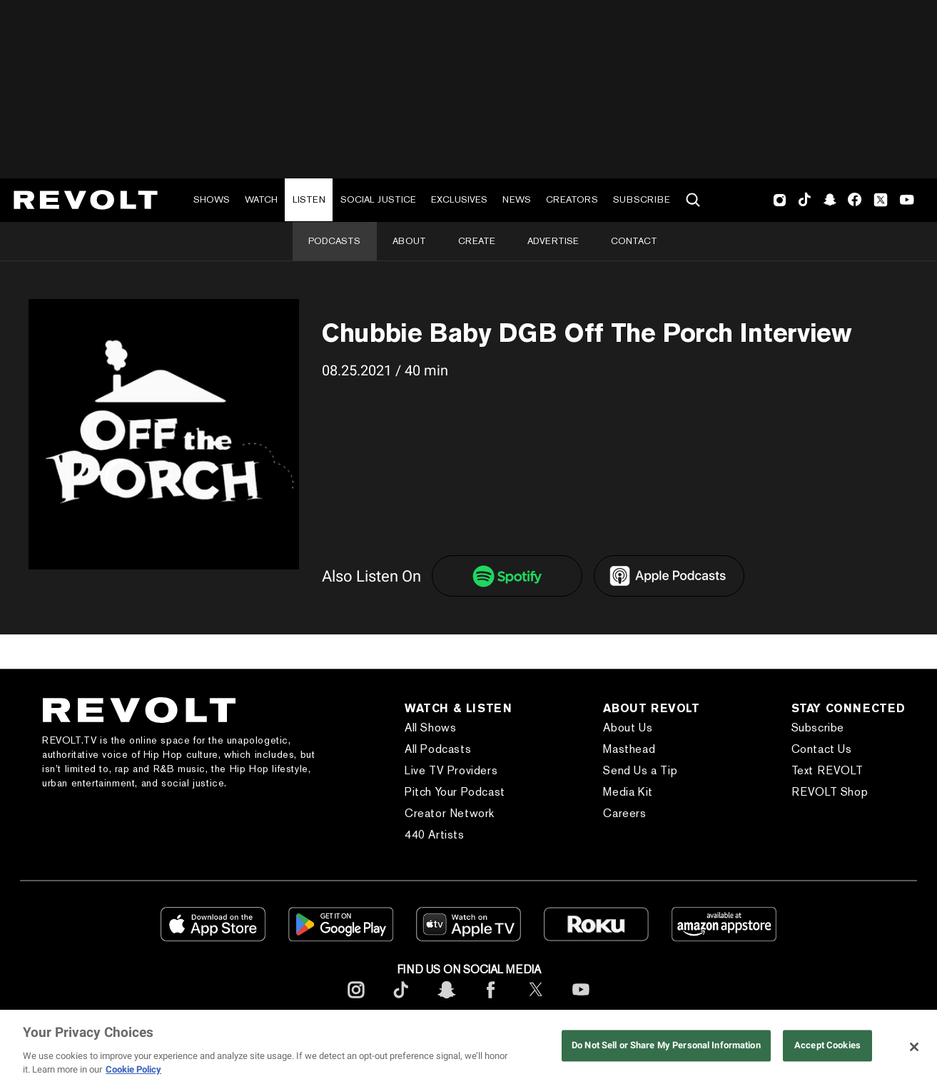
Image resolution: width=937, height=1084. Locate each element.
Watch (261, 199)
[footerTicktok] (401, 1001)
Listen (309, 199)
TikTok (804, 199)
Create (476, 241)
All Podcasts (438, 748)
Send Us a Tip (640, 770)
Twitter (880, 199)
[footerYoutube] (581, 1001)
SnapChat (829, 199)
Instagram (780, 199)
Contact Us (821, 748)
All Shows (430, 727)
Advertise (553, 241)
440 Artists (435, 834)
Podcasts (334, 241)
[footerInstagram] (356, 1001)
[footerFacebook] (491, 1001)
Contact (634, 241)
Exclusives (459, 199)
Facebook (854, 199)
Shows (211, 199)
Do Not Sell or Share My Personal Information (666, 1045)
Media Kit (627, 791)
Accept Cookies (827, 1045)
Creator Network (450, 813)
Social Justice (378, 199)
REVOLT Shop (829, 791)
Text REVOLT (827, 770)
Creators (572, 199)
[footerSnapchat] (446, 1001)
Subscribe (641, 199)
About (409, 241)
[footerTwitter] (536, 1001)
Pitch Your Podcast (455, 791)
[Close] (914, 1047)
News (516, 199)
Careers (624, 813)
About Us (627, 727)
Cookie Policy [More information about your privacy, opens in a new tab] (133, 1069)
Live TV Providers (451, 770)
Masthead (629, 748)
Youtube (907, 201)
